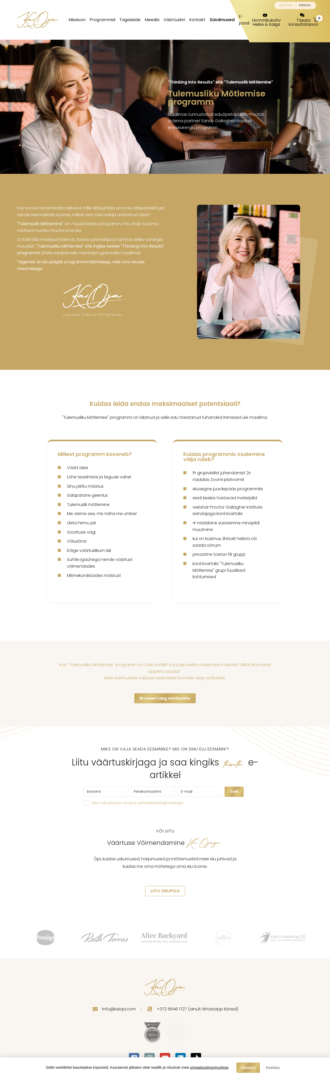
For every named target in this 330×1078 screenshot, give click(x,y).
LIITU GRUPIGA (165, 891)
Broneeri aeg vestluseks (165, 698)
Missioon (77, 20)
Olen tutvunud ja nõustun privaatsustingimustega (137, 803)
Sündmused (222, 20)
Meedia (152, 20)
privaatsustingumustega (209, 1067)
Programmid (102, 20)
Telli (234, 792)
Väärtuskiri (174, 20)
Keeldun (273, 1068)
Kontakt (197, 20)
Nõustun (248, 1068)
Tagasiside (130, 20)
